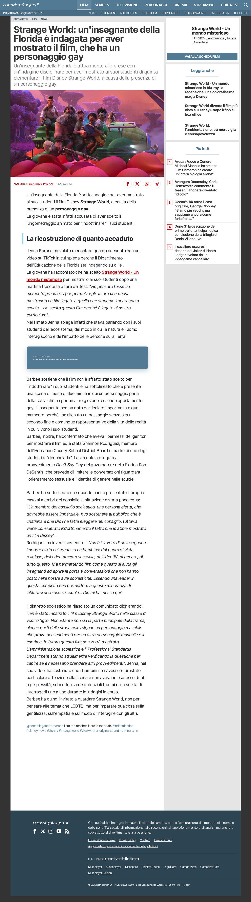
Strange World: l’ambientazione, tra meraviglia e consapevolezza (210, 128)
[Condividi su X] (137, 184)
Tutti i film (149, 13)
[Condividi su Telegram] (157, 184)
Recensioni (108, 13)
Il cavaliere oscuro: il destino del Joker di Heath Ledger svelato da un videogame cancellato (194, 248)
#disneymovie (36, 736)
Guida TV (229, 5)
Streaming (204, 5)
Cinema (180, 5)
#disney (52, 736)
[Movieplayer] (51, 828)
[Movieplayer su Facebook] (35, 836)
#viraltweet (87, 736)
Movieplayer (21, 19)
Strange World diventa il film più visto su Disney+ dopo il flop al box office (209, 109)
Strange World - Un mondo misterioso (211, 30)
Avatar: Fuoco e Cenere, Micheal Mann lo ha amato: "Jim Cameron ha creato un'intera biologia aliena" (193, 166)
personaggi (156, 5)
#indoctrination (123, 731)
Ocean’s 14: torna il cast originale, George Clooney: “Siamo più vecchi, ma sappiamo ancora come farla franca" (195, 207)
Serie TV (102, 5)
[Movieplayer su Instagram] (51, 836)
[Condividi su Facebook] (128, 184)
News (92, 13)
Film (84, 5)
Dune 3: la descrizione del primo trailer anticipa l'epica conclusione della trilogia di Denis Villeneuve (194, 228)
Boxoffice (241, 13)
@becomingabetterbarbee (45, 731)
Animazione (216, 38)
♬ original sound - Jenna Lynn (117, 736)
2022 (202, 38)
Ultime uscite (171, 13)
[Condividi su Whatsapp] (147, 184)
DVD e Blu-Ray (220, 13)
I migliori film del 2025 (31, 13)
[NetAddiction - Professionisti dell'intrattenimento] (123, 864)
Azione (231, 38)
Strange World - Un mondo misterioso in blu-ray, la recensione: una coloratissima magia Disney (211, 89)
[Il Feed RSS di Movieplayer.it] (67, 836)
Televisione (127, 5)
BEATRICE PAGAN (41, 183)
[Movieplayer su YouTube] (59, 836)
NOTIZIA (19, 183)
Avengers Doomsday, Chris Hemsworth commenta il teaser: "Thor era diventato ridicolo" (194, 186)
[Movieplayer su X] (43, 836)
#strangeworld (69, 736)
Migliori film (128, 13)
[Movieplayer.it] (21, 5)
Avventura (200, 42)
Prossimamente (195, 13)
